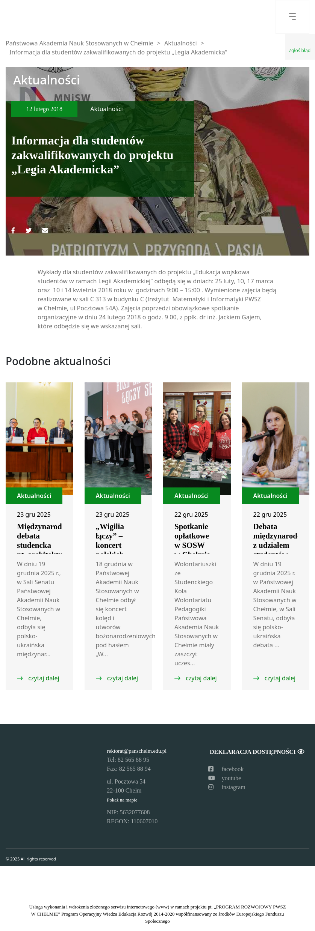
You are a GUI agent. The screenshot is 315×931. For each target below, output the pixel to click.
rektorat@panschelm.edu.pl (137, 751)
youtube (224, 778)
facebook (226, 769)
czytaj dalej (43, 678)
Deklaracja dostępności (257, 752)
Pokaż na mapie (122, 800)
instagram (226, 787)
